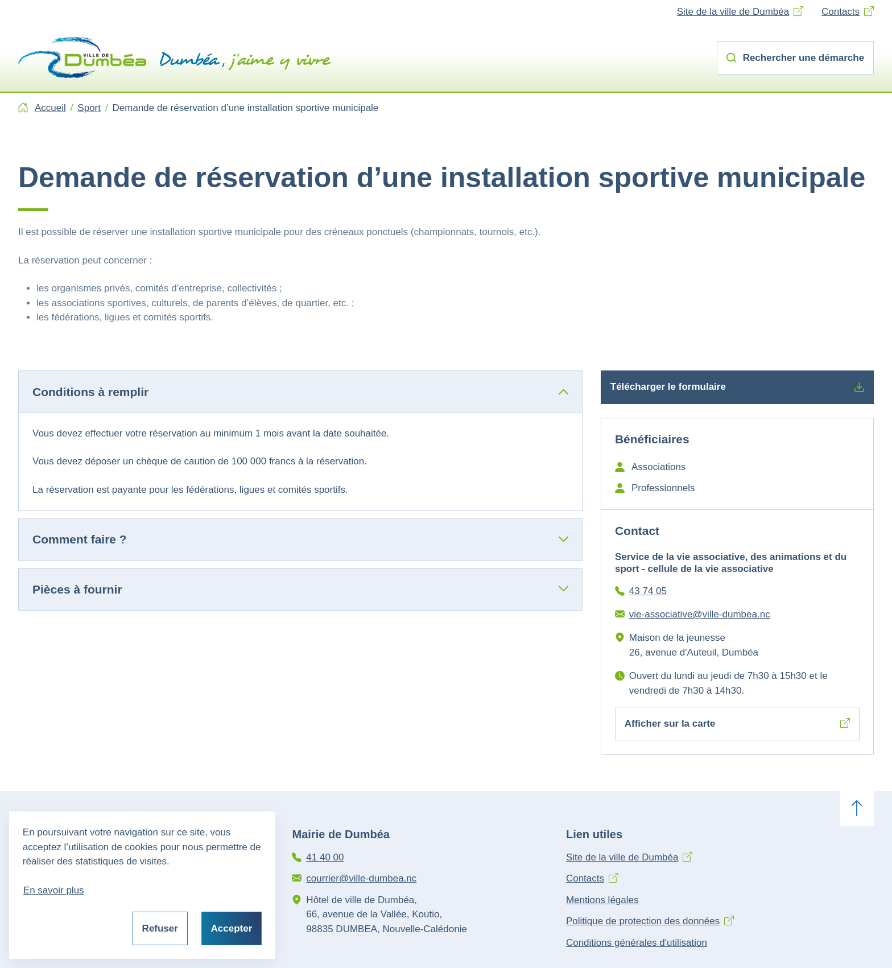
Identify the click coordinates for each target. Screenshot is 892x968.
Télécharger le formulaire (737, 386)
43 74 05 (648, 591)
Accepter (232, 928)
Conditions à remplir (90, 391)
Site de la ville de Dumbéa (733, 11)
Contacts (840, 11)
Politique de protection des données (643, 921)
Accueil (50, 107)
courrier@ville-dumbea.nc (361, 878)
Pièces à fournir (77, 589)
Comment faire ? (79, 539)
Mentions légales (602, 900)
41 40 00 (325, 857)
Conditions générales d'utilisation (636, 942)
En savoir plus (53, 890)
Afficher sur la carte (737, 723)
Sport (89, 107)
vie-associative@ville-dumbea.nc (699, 614)
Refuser (160, 928)
